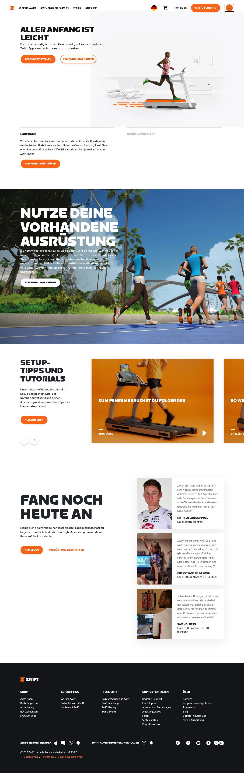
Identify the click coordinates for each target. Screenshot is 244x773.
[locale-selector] (154, 8)
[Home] (12, 8)
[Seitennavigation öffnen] (229, 8)
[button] (67, 150)
